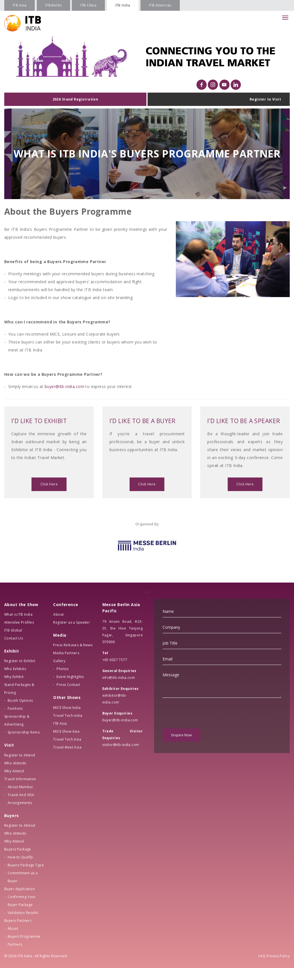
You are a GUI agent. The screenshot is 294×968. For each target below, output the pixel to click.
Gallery (59, 660)
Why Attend (14, 771)
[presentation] (205, 713)
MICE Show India (67, 707)
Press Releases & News (72, 645)
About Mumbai (20, 786)
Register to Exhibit (19, 660)
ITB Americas (160, 5)
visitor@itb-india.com (120, 744)
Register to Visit (265, 99)
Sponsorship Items (24, 732)
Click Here (49, 484)
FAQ (261, 956)
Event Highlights (70, 676)
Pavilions (15, 708)
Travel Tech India (67, 715)
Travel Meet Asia (67, 747)
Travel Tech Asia (67, 739)
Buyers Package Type (26, 865)
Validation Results (23, 912)
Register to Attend (19, 755)
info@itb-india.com (118, 677)
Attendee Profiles (19, 622)
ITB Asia (19, 5)
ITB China (88, 5)
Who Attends (15, 763)
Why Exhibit (14, 676)
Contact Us (13, 638)
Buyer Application (19, 888)
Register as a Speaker (71, 622)
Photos (63, 668)
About (13, 928)
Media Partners (66, 653)
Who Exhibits (15, 668)
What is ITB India (18, 614)
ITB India (122, 5)
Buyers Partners (17, 920)
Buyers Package (17, 849)
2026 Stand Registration (75, 99)
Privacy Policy (278, 956)
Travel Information (20, 779)
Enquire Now (181, 735)
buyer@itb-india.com (64, 386)
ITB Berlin (53, 5)
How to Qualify (20, 857)
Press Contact (68, 684)
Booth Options (20, 700)
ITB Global (13, 630)
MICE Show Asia (66, 731)
